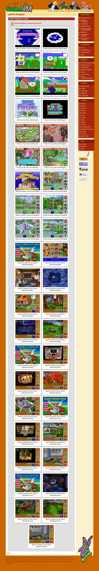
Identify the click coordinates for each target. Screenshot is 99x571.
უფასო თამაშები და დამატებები (86, 29)
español (84, 113)
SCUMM (84, 144)
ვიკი (83, 54)
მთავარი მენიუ (85, 14)
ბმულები (84, 93)
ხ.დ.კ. (83, 47)
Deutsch (84, 106)
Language (83, 100)
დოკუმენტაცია (85, 44)
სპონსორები (85, 86)
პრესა (83, 88)
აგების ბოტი (85, 74)
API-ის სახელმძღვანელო (87, 77)
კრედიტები (85, 95)
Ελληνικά (84, 108)
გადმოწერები (86, 26)
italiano (84, 124)
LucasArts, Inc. (25, 559)
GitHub (83, 72)
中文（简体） (85, 136)
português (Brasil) (86, 127)
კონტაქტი (85, 91)
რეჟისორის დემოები (85, 35)
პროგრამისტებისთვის (88, 62)
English (84, 110)
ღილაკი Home (86, 18)
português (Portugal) (87, 129)
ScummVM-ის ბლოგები (85, 39)
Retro (83, 149)
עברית (80, 120)
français (84, 117)
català (83, 103)
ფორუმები (85, 24)
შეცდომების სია (86, 65)
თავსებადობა (86, 52)
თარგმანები (85, 67)
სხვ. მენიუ (84, 83)
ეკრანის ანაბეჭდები (84, 21)
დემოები (84, 32)
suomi (83, 115)
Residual (84, 146)
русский (84, 131)
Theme (83, 141)
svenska (84, 134)
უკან (8, 553)
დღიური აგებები (87, 69)
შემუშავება (84, 59)
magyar (84, 122)
